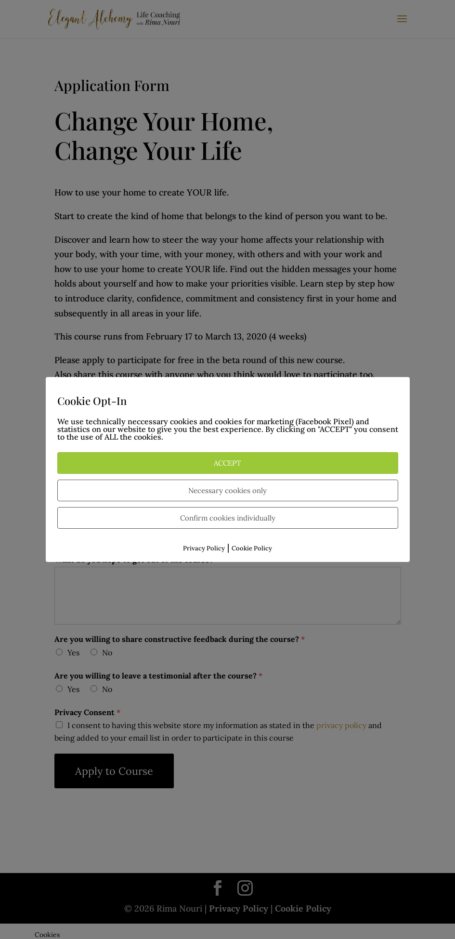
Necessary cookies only (227, 490)
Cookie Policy (252, 548)
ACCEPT (227, 463)
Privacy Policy (204, 548)
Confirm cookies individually (227, 517)
